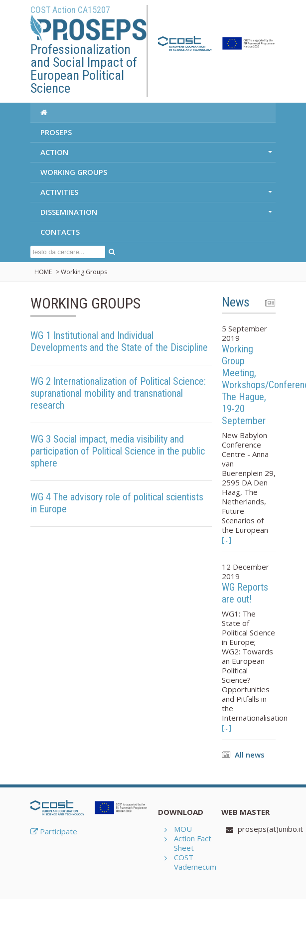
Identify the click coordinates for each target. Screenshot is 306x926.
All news (250, 755)
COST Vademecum (195, 862)
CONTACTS (60, 232)
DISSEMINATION (157, 214)
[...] (226, 539)
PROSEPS (56, 132)
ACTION (157, 154)
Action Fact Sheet (192, 843)
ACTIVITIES (157, 194)
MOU (183, 829)
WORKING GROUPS (73, 172)
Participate (53, 831)
